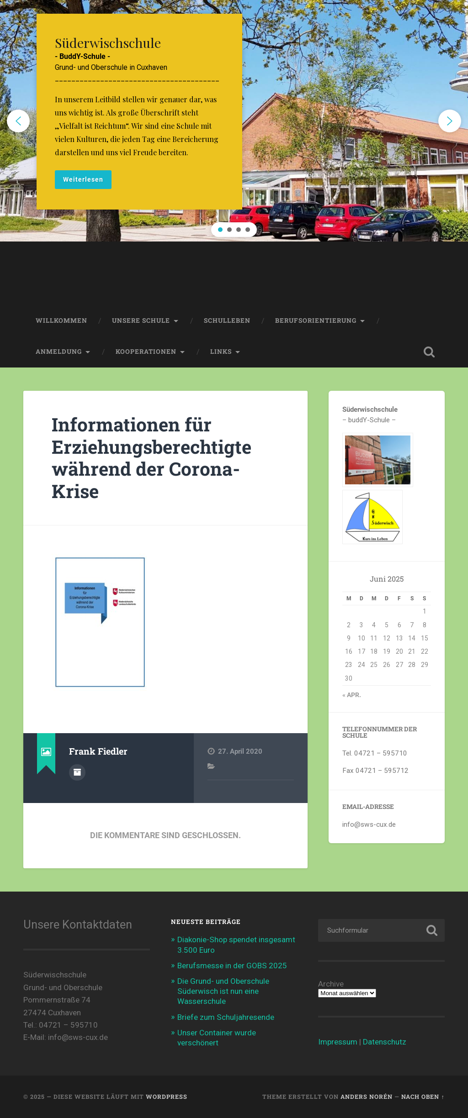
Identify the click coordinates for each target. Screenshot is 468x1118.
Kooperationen (146, 351)
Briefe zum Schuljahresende (225, 1017)
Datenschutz (384, 1041)
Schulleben (227, 320)
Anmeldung (59, 351)
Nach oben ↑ (422, 1096)
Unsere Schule (141, 320)
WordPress (166, 1096)
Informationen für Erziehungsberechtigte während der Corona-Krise (151, 457)
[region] (234, 120)
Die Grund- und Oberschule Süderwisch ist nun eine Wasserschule (223, 991)
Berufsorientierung (315, 320)
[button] (234, 120)
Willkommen (61, 320)
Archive (331, 984)
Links (221, 351)
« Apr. (351, 694)
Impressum (337, 1041)
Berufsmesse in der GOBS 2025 (232, 965)
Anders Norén (366, 1096)
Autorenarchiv (77, 772)
